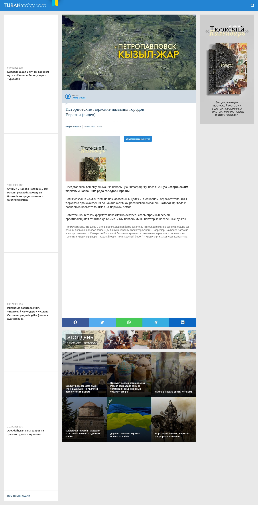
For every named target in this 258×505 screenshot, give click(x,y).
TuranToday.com (25, 5)
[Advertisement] (227, 178)
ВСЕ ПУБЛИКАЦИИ (18, 496)
